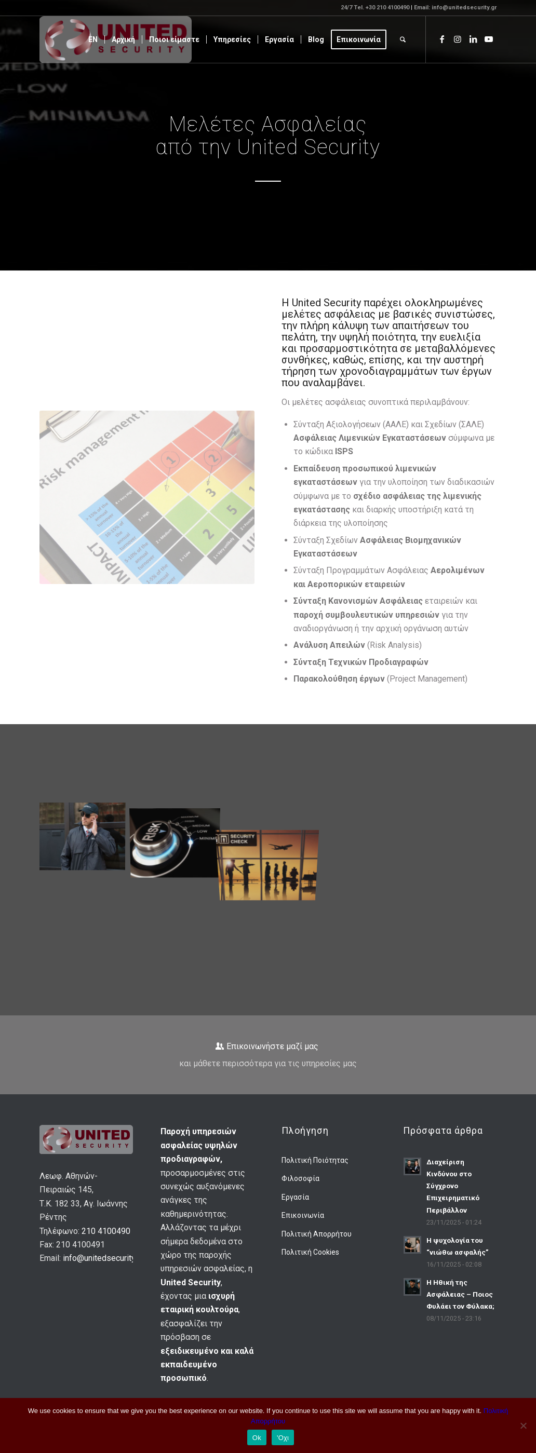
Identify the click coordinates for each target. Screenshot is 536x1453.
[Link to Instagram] (457, 39)
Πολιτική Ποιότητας (315, 1160)
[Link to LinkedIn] (473, 39)
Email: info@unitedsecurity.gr (455, 7)
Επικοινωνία (303, 1215)
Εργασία (295, 1197)
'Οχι (283, 1438)
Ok (256, 1438)
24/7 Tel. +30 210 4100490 (376, 7)
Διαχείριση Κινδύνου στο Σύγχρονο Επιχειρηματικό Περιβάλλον (452, 1186)
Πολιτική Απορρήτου (317, 1234)
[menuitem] (93, 39)
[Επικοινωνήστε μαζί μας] (268, 1054)
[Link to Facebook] (442, 39)
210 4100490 (106, 1231)
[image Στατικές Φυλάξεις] (85, 836)
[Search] (402, 39)
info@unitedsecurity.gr (103, 1258)
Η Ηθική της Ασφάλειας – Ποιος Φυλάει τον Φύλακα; (460, 1294)
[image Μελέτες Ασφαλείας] (178, 836)
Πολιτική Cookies (310, 1252)
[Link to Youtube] (489, 39)
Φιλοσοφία (300, 1178)
